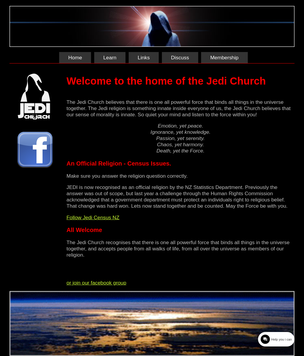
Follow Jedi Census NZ (92, 217)
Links (144, 58)
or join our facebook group (96, 283)
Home (75, 58)
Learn (109, 58)
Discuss (180, 58)
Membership (224, 58)
